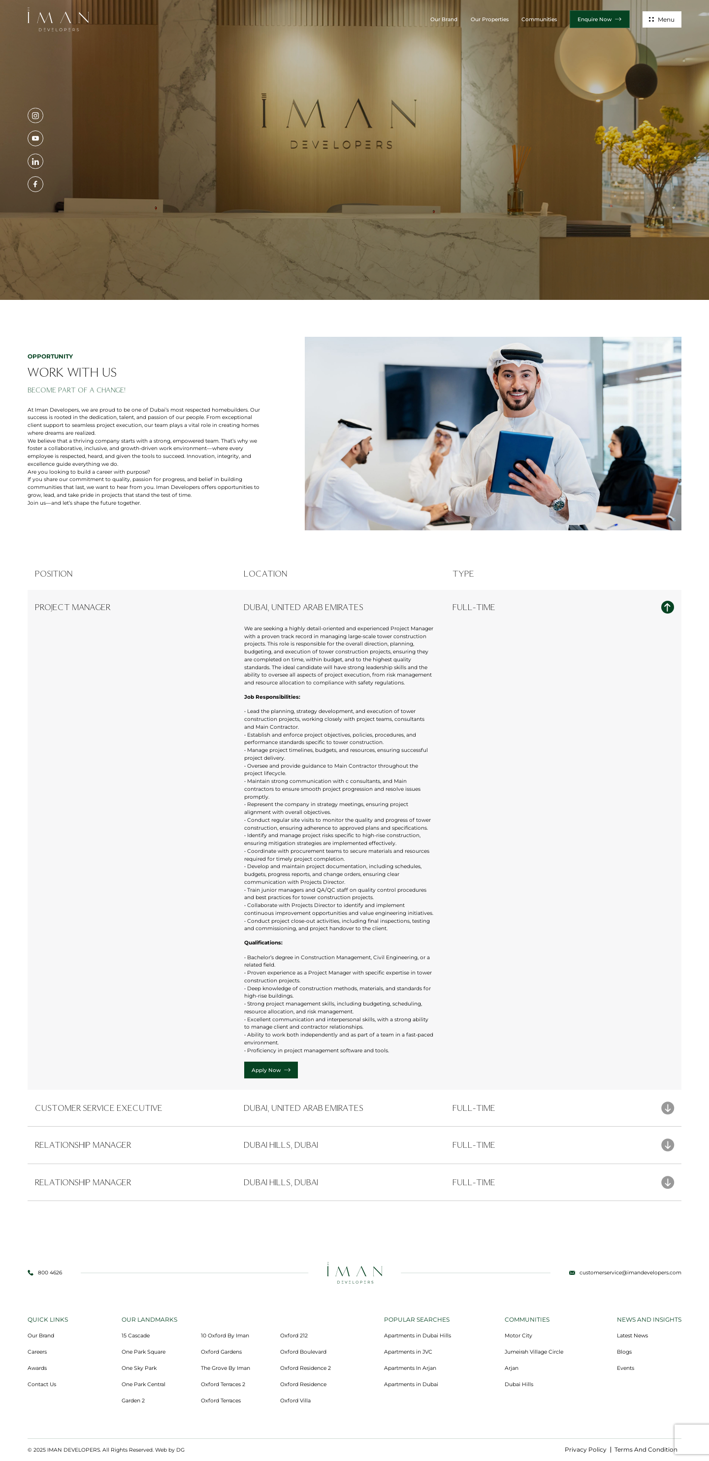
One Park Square (143, 1352)
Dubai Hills (519, 1384)
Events (625, 1368)
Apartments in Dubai (411, 1384)
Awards (37, 1368)
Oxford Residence (303, 1384)
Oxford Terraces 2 (223, 1384)
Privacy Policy (586, 1449)
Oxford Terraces (221, 1400)
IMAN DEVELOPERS (73, 1450)
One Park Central (143, 1384)
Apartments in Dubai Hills (417, 1335)
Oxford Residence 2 (305, 1368)
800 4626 (50, 1272)
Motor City (518, 1335)
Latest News (632, 1335)
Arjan (511, 1368)
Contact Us (42, 1384)
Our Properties (490, 19)
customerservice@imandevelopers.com (630, 1272)
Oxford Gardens (221, 1352)
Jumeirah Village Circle (534, 1352)
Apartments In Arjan (410, 1368)
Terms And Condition (645, 1449)
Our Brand (443, 19)
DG (180, 1450)
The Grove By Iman (225, 1368)
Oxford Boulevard (303, 1352)
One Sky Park (139, 1368)
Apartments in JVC (408, 1352)
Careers (37, 1352)
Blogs (624, 1352)
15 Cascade (136, 1335)
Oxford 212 (294, 1335)
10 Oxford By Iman (225, 1335)
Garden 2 (133, 1400)
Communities (539, 19)
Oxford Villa (295, 1400)
